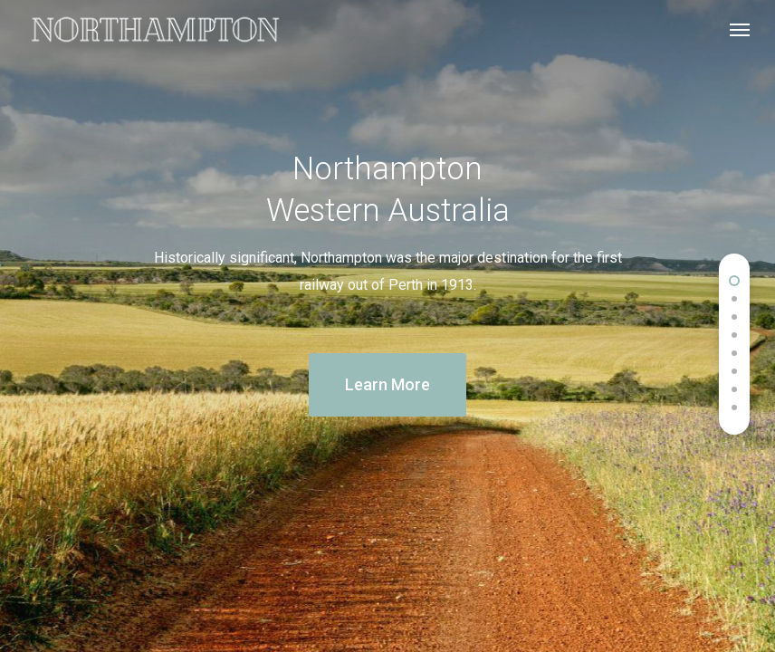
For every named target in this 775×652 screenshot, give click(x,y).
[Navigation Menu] (740, 29)
